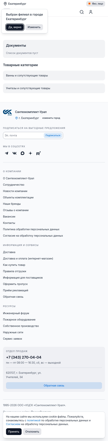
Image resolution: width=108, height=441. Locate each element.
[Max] (22, 153)
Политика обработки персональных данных (31, 229)
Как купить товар (14, 264)
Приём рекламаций (15, 290)
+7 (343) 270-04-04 (23, 357)
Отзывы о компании (16, 210)
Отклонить (32, 431)
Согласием (13, 424)
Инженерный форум (16, 313)
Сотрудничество (13, 184)
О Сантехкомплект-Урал (18, 178)
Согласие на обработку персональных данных (33, 235)
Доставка (9, 252)
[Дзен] (30, 153)
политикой (34, 420)
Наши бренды (12, 203)
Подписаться (53, 135)
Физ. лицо (96, 3)
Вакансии (9, 216)
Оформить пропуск (15, 284)
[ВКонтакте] (15, 153)
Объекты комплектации (18, 197)
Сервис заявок (12, 338)
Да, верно (14, 27)
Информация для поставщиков (23, 277)
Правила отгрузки (14, 271)
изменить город (51, 118)
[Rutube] (39, 153)
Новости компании (15, 191)
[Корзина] (100, 12)
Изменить (34, 27)
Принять (13, 431)
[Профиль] (90, 12)
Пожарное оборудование (19, 319)
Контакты (9, 222)
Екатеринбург (14, 4)
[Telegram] (6, 153)
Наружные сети (13, 332)
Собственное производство (21, 325)
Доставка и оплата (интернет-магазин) (28, 258)
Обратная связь (13, 296)
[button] (33, 135)
